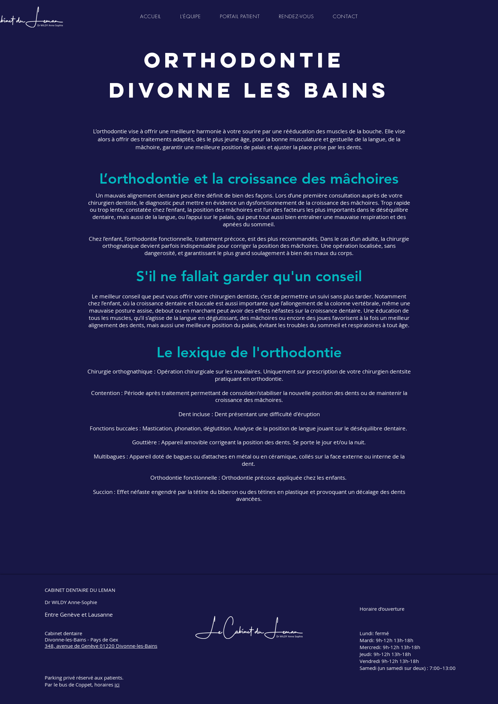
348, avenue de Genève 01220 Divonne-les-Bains (101, 645)
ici (117, 684)
